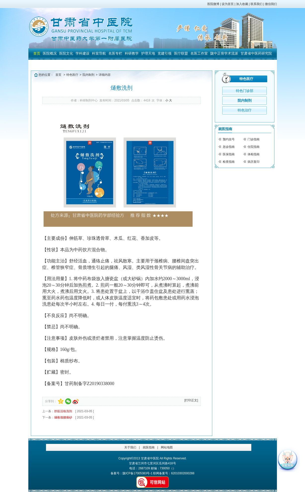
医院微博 (213, 4)
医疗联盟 (181, 53)
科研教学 (132, 53)
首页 (36, 53)
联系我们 (256, 4)
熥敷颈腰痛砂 (63, 417)
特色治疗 (245, 110)
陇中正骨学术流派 (224, 53)
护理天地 (148, 53)
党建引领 (165, 53)
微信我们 (271, 4)
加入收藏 (242, 4)
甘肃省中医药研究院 (256, 53)
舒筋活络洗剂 (63, 411)
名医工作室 (199, 53)
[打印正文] (191, 400)
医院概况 (50, 53)
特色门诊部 (244, 91)
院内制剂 (88, 75)
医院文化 (66, 53)
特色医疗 (72, 75)
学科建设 (82, 53)
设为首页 (228, 4)
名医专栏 (115, 53)
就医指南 (225, 129)
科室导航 (99, 53)
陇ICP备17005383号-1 (137, 473)
